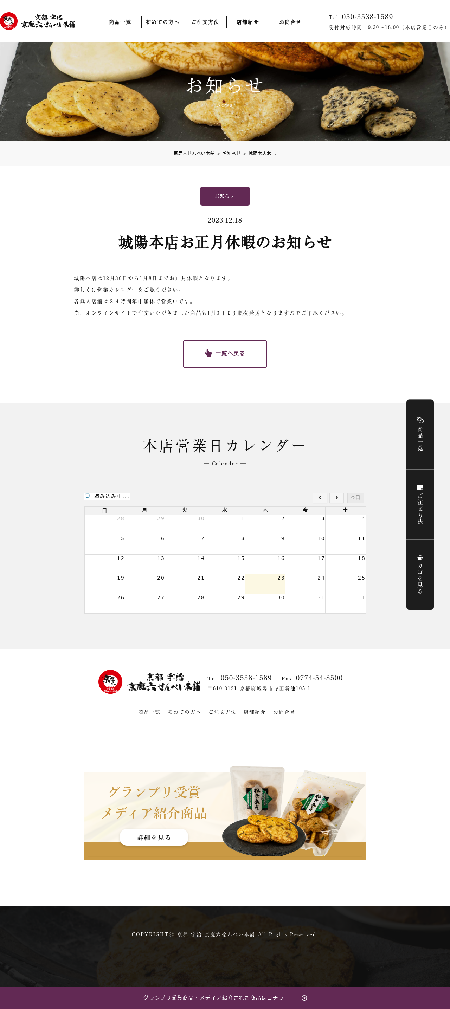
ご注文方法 (205, 22)
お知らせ (229, 153)
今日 (355, 497)
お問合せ (290, 22)
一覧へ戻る (230, 354)
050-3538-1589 (246, 677)
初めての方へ (163, 22)
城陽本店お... (260, 153)
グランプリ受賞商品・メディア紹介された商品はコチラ (213, 998)
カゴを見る (420, 579)
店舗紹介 (248, 22)
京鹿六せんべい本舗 (194, 153)
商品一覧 (120, 22)
